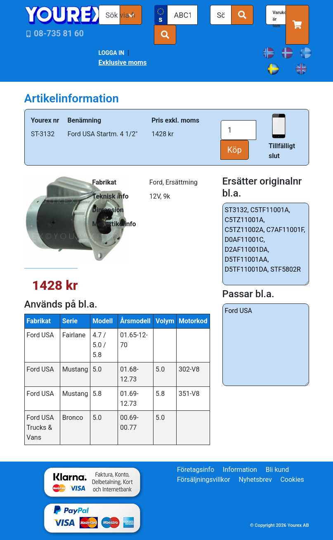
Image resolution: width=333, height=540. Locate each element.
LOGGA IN (112, 53)
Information (240, 470)
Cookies (292, 479)
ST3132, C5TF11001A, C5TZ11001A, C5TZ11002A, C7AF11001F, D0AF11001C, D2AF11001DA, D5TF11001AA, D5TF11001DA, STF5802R (265, 244)
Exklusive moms (123, 62)
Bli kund (277, 470)
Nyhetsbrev (255, 479)
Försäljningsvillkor (203, 479)
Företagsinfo (195, 470)
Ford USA (265, 344)
